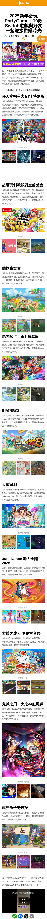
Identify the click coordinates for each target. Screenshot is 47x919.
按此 (12, 90)
